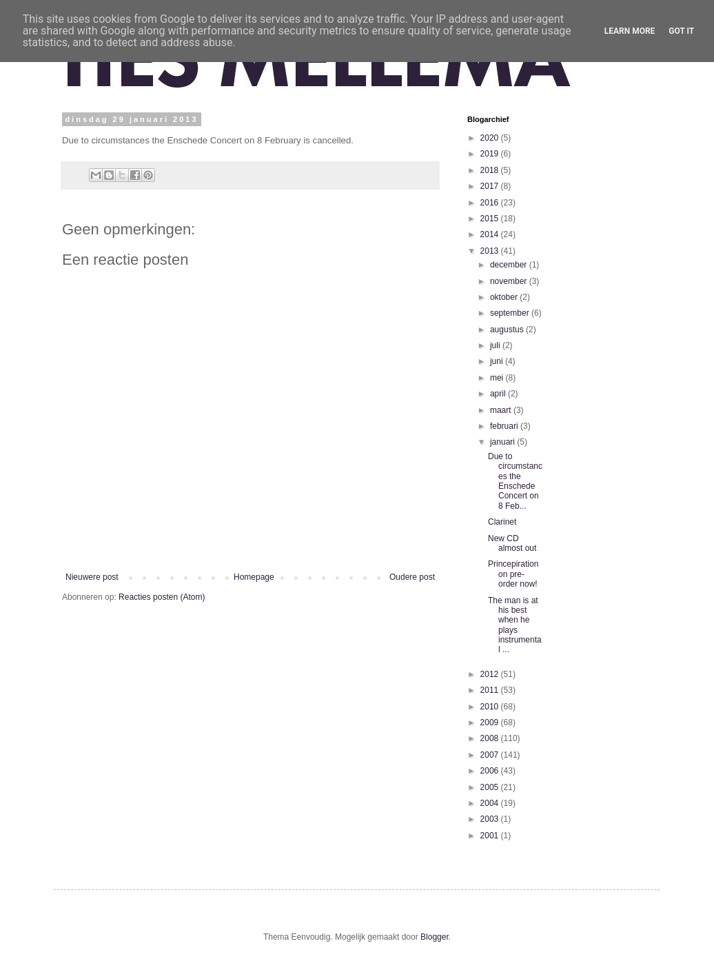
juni (497, 361)
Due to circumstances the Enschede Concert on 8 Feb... (515, 481)
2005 (490, 787)
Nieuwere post (92, 577)
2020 (490, 138)
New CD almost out (512, 543)
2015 (490, 218)
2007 (490, 755)
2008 (490, 738)
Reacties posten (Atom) (162, 597)
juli (496, 345)
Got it (681, 31)
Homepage (254, 577)
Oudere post (412, 577)
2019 (490, 154)
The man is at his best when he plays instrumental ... (515, 625)
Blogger (434, 937)
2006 (490, 771)
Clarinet (502, 522)
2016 (490, 203)
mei (498, 378)
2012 (490, 674)
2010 (490, 706)
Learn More (629, 31)
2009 (490, 722)
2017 (490, 186)
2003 (490, 819)
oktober (505, 297)
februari (505, 426)
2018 (490, 170)
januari (503, 442)
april (499, 393)
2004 (490, 803)
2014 (490, 234)
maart (501, 410)
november (509, 281)
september (510, 313)
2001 (490, 835)
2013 (490, 251)
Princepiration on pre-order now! (513, 574)
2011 (490, 690)
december (509, 265)
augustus (508, 329)
